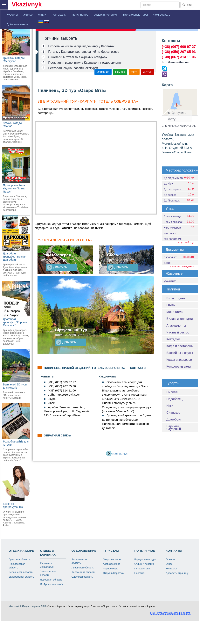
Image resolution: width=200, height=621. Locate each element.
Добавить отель (17, 24)
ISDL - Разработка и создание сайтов (170, 613)
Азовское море (111, 563)
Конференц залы (178, 366)
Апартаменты (176, 325)
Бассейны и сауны (179, 352)
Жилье (27, 14)
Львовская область (51, 579)
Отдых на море (112, 559)
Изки (169, 405)
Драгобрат (173, 419)
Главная (170, 559)
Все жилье (117, 453)
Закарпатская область (48, 573)
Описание (103, 71)
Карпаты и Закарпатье (46, 565)
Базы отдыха (175, 298)
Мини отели (174, 312)
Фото (134, 71)
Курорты (12, 14)
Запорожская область (21, 576)
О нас (169, 563)
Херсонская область (21, 572)
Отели (170, 305)
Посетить (139, 573)
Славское (173, 412)
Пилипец (172, 392)
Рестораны (59, 14)
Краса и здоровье (179, 359)
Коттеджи (173, 339)
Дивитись (57, 267)
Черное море (110, 568)
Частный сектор (177, 332)
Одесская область (19, 559)
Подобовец (174, 399)
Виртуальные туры (135, 14)
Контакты (171, 568)
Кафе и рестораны (179, 346)
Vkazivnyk (27, 4)
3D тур (147, 71)
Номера (120, 71)
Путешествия (142, 568)
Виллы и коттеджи (179, 318)
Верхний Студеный (173, 428)
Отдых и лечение (105, 14)
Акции (42, 14)
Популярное (80, 14)
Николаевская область (17, 565)
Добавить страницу (177, 573)
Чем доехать (161, 14)
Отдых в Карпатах (113, 573)
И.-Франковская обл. (52, 584)
